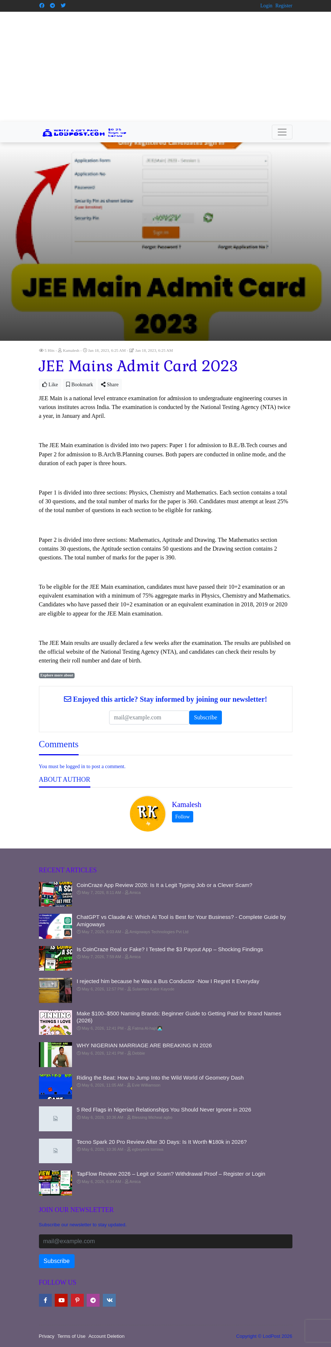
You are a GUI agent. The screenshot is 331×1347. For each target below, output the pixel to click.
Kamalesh (186, 804)
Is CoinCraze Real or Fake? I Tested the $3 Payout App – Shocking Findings (170, 949)
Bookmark (79, 384)
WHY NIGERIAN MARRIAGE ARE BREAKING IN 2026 (144, 1045)
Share (109, 384)
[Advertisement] (165, 66)
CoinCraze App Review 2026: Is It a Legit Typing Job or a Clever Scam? (164, 884)
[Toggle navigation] (282, 131)
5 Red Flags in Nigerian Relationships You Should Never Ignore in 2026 (164, 1109)
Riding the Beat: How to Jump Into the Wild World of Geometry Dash (160, 1077)
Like (50, 384)
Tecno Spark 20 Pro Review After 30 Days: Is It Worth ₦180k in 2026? (162, 1141)
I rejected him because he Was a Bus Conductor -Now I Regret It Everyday (168, 981)
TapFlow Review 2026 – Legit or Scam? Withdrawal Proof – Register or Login (171, 1174)
